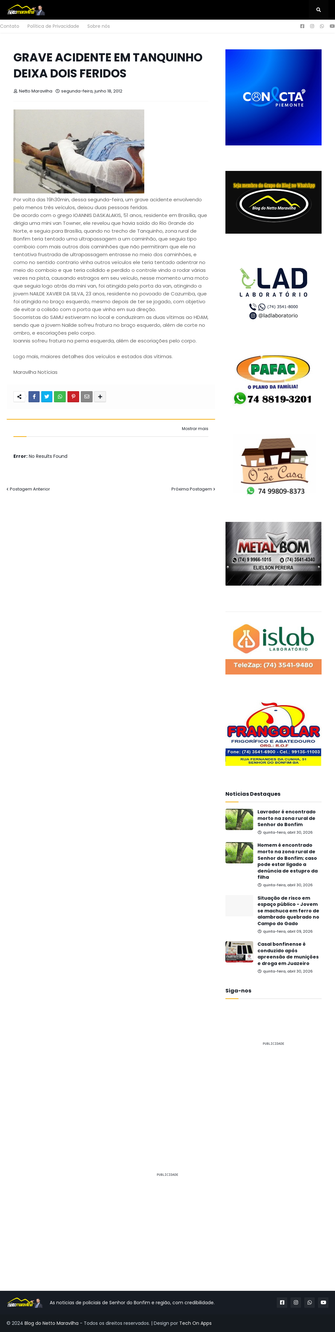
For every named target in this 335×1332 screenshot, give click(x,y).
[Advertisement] (273, 1092)
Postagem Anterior (30, 489)
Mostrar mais (195, 428)
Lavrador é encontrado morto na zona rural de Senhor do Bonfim (286, 818)
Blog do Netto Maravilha (52, 1323)
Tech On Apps (195, 1323)
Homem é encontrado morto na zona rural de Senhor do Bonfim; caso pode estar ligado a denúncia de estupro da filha (287, 861)
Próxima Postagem (191, 489)
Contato (9, 26)
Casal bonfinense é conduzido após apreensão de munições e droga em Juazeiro (288, 954)
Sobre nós (98, 26)
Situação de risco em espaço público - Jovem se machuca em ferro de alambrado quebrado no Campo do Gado (288, 911)
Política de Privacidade (53, 26)
